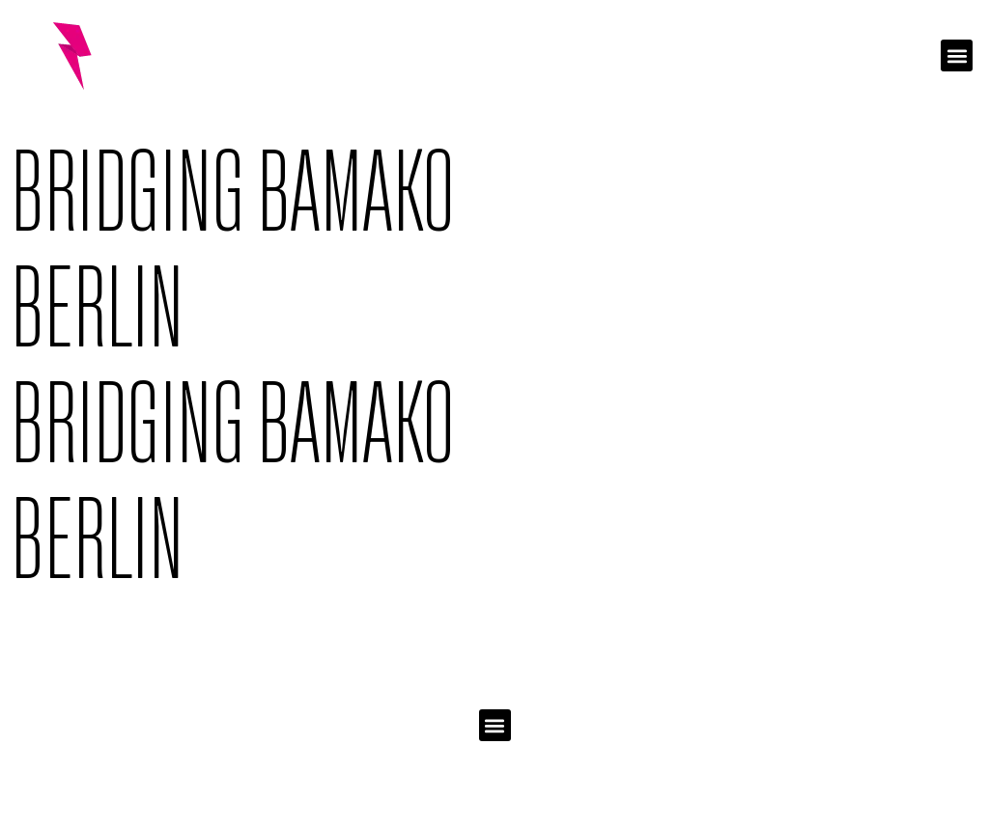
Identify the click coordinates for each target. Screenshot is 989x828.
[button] (957, 55)
